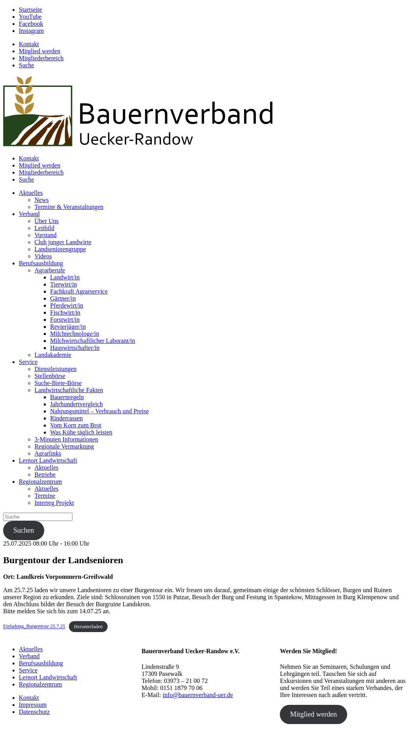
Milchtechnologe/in (74, 333)
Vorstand (45, 235)
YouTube (30, 16)
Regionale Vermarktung (64, 446)
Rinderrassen (66, 418)
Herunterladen (88, 626)
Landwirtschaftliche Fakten (68, 390)
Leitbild (44, 228)
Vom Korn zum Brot (75, 425)
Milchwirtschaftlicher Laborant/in (92, 340)
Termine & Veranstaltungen (68, 207)
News (41, 199)
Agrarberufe (49, 270)
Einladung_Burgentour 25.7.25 (34, 626)
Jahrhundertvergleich (76, 404)
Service (28, 361)
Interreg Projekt (54, 502)
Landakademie (52, 354)
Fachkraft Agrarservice (79, 291)
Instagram (31, 30)
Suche (26, 65)
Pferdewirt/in (66, 305)
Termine (44, 495)
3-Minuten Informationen (66, 439)
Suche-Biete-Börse (58, 383)
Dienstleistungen (55, 369)
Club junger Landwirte (63, 242)
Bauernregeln (67, 397)
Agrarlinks (47, 453)
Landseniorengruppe (60, 249)
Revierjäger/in (68, 326)
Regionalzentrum (40, 481)
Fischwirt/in (65, 312)
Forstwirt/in (65, 319)
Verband (29, 214)
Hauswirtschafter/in (74, 347)
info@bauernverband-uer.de (197, 695)
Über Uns (46, 221)
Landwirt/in (65, 277)
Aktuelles (31, 192)
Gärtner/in (63, 298)
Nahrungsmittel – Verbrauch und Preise (99, 411)
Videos (43, 256)
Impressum (33, 704)
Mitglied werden (39, 51)
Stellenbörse (49, 376)
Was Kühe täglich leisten (81, 432)
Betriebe (45, 474)
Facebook (31, 23)
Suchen (23, 530)
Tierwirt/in (63, 284)
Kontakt (29, 44)
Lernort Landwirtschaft (48, 460)
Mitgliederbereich (41, 58)
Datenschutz (34, 711)
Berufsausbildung (41, 263)
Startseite (30, 9)
